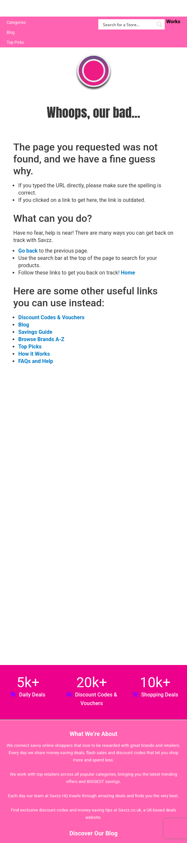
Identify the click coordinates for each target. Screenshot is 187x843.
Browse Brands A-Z (41, 339)
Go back (28, 251)
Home (128, 273)
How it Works (34, 354)
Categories (16, 22)
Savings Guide (35, 332)
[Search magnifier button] (159, 24)
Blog (11, 32)
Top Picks (15, 42)
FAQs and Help (35, 361)
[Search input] (127, 24)
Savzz (40, 8)
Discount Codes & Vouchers (51, 317)
